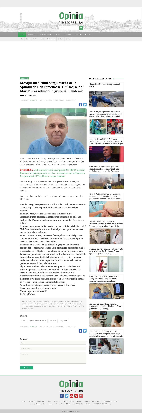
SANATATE (67, 34)
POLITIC (88, 34)
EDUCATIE (78, 34)
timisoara (53, 321)
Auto (31, 404)
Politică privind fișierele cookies (82, 404)
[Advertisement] (71, 57)
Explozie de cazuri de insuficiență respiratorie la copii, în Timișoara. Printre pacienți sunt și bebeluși (105, 306)
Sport (42, 39)
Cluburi (67, 404)
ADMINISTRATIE (45, 34)
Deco (44, 404)
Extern (68, 39)
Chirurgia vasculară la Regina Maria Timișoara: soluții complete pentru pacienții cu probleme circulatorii (103, 278)
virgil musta (63, 321)
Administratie (41, 401)
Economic (57, 401)
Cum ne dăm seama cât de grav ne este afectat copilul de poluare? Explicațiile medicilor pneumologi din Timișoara (104, 168)
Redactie (33, 100)
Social (49, 401)
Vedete (51, 404)
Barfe (98, 401)
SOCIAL (57, 34)
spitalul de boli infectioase (38, 321)
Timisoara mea (51, 39)
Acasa (22, 34)
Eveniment (31, 401)
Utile (21, 39)
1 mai (23, 321)
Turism (35, 39)
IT (61, 404)
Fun (57, 404)
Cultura (28, 39)
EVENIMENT (32, 34)
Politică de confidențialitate (101, 404)
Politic (64, 401)
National (60, 39)
